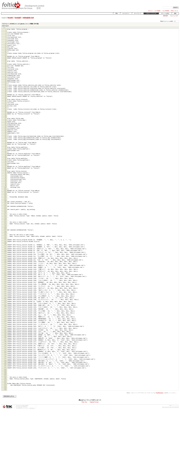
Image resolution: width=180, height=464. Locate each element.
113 (5, 241)
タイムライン (125, 13)
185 (5, 383)
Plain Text (84, 454)
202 (5, 417)
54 (5, 129)
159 (5, 330)
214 (5, 439)
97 (5, 211)
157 (5, 326)
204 (5, 421)
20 (5, 65)
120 (5, 254)
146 (5, 303)
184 (5, 381)
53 (5, 127)
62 (5, 144)
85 (5, 188)
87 (5, 192)
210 (5, 431)
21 (5, 67)
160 (5, 332)
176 (5, 365)
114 (5, 242)
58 (5, 136)
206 (5, 424)
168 (5, 348)
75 (5, 169)
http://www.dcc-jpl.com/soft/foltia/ (170, 459)
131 (5, 273)
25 (5, 74)
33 (5, 90)
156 (5, 324)
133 (5, 277)
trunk (10, 17)
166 (5, 344)
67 (5, 154)
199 (5, 412)
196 (5, 405)
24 (5, 72)
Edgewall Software (22, 459)
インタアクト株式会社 (29, 460)
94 (5, 205)
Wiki (116, 13)
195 (5, 403)
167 (5, 346)
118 (5, 250)
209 (5, 429)
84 (5, 186)
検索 (175, 13)
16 (5, 58)
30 (5, 84)
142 (5, 295)
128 (5, 268)
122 (5, 257)
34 (5, 92)
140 (5, 291)
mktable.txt (28, 17)
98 (5, 213)
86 (5, 190)
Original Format (94, 454)
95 (5, 207)
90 (5, 197)
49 (5, 120)
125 (5, 263)
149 (5, 309)
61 (5, 142)
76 (5, 171)
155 (5, 322)
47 (5, 116)
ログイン (150, 10)
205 (5, 423)
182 (5, 377)
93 (5, 203)
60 (5, 140)
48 (5, 118)
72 (5, 163)
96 (5, 209)
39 (5, 101)
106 (5, 228)
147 (5, 305)
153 (5, 317)
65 (5, 150)
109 (5, 233)
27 (5, 78)
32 (5, 88)
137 (5, 285)
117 (5, 248)
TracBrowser (159, 445)
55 (5, 131)
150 (5, 311)
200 (5, 413)
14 (5, 54)
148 (5, 307)
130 (5, 271)
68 (5, 156)
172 (5, 357)
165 (5, 342)
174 (5, 361)
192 (5, 397)
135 (5, 281)
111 (5, 237)
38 (5, 99)
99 (5, 215)
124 (5, 261)
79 (5, 177)
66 (5, 152)
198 (5, 410)
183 (5, 379)
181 (5, 375)
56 (5, 133)
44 (5, 111)
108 (5, 232)
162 (5, 336)
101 (5, 219)
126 (5, 264)
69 (5, 158)
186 (5, 385)
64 (5, 148)
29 (5, 82)
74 (5, 167)
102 (5, 221)
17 (5, 60)
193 (5, 399)
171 (5, 354)
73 (5, 165)
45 (5, 112)
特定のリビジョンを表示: (166, 21)
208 (5, 428)
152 (5, 315)
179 (5, 371)
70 (5, 160)
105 (5, 226)
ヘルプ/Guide (165, 10)
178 (5, 369)
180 (5, 373)
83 (5, 184)
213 (5, 437)
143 (5, 297)
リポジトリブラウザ (151, 13)
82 (5, 182)
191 (5, 395)
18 (5, 61)
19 (5, 63)
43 (5, 109)
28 (5, 80)
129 (5, 269)
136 (5, 283)
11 (5, 48)
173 (5, 359)
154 (5, 319)
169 (5, 350)
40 (5, 103)
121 (5, 255)
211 (5, 433)
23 (5, 70)
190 (5, 393)
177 (5, 367)
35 (5, 94)
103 (5, 223)
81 (5, 180)
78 (5, 175)
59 (5, 138)
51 (5, 124)
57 (5, 134)
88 (5, 194)
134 (5, 279)
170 (5, 352)
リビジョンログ (174, 15)
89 (5, 196)
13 (5, 52)
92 (5, 201)
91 (5, 199)
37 (5, 97)
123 (5, 259)
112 (5, 239)
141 (5, 293)
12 (5, 50)
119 (5, 252)
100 (5, 217)
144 (5, 299)
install (18, 17)
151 (5, 313)
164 (5, 340)
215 (5, 440)
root (4, 17)
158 (5, 328)
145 (5, 301)
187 (5, 387)
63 (5, 146)
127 (5, 266)
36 (5, 96)
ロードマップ (137, 13)
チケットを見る (165, 13)
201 (5, 415)
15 (5, 56)
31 (5, 86)
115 (5, 244)
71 (5, 162)
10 (5, 46)
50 (5, 122)
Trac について (174, 10)
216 (5, 442)
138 (5, 287)
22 (5, 69)
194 (5, 401)
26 (5, 76)
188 (5, 389)
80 (5, 178)
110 (5, 235)
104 (5, 225)
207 (5, 426)
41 (5, 105)
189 (5, 391)
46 (5, 114)
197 (5, 407)
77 (5, 173)
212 (5, 435)
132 (5, 275)
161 (5, 334)
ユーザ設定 (157, 10)
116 (5, 246)
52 (5, 126)
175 (5, 363)
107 (5, 230)
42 (5, 107)
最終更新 (165, 15)
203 (5, 420)
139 (5, 289)
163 (5, 338)
